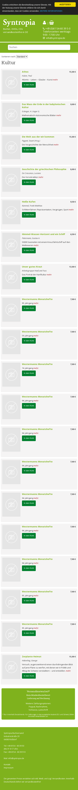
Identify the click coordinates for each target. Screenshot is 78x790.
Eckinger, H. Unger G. (31, 111)
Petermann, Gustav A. (31, 238)
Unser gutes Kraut (32, 266)
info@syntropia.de (55, 37)
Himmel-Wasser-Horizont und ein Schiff (43, 234)
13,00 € (72, 266)
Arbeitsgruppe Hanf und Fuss (34, 270)
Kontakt (7, 764)
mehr (55, 79)
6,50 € (73, 234)
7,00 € (73, 299)
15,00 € (72, 71)
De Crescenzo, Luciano (31, 173)
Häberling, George (29, 660)
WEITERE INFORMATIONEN (51, 11)
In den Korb (29, 85)
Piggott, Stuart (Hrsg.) (31, 140)
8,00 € (73, 169)
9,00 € (73, 104)
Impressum (8, 767)
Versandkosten (58, 778)
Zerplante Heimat (31, 656)
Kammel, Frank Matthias (32, 205)
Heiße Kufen (28, 201)
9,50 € (73, 201)
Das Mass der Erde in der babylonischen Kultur (43, 106)
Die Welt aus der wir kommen (38, 136)
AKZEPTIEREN (65, 4)
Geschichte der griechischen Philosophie (44, 169)
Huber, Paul (27, 75)
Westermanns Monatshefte (37, 299)
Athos (25, 71)
